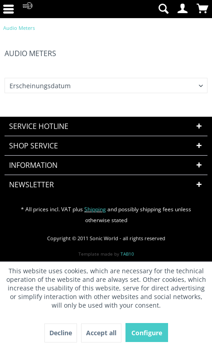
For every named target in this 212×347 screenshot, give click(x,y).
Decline (60, 332)
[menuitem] (163, 9)
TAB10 (127, 254)
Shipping (95, 209)
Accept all (101, 332)
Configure (146, 332)
